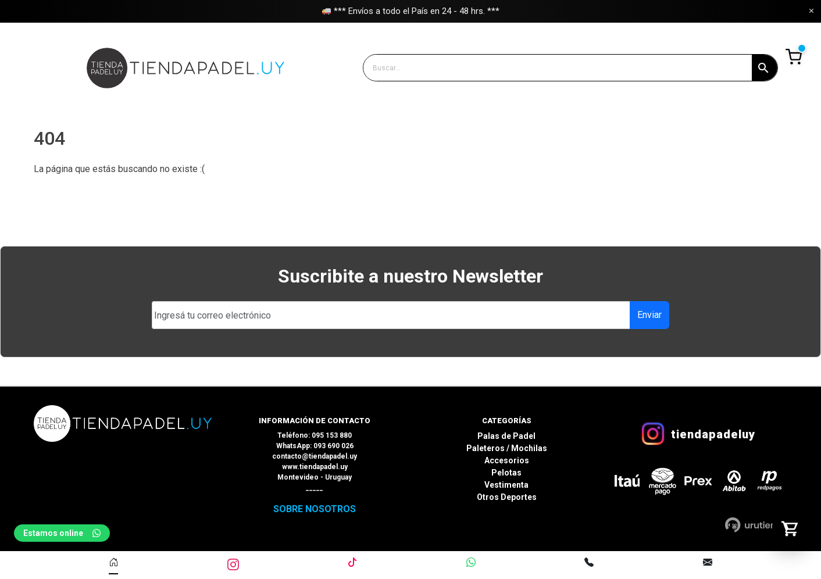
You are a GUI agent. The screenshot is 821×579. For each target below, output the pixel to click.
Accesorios (506, 460)
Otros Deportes (507, 497)
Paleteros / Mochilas (506, 448)
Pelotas (506, 472)
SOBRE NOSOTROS (314, 508)
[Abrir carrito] (790, 528)
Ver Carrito (793, 57)
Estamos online (62, 533)
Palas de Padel (506, 436)
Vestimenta (506, 484)
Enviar (649, 314)
